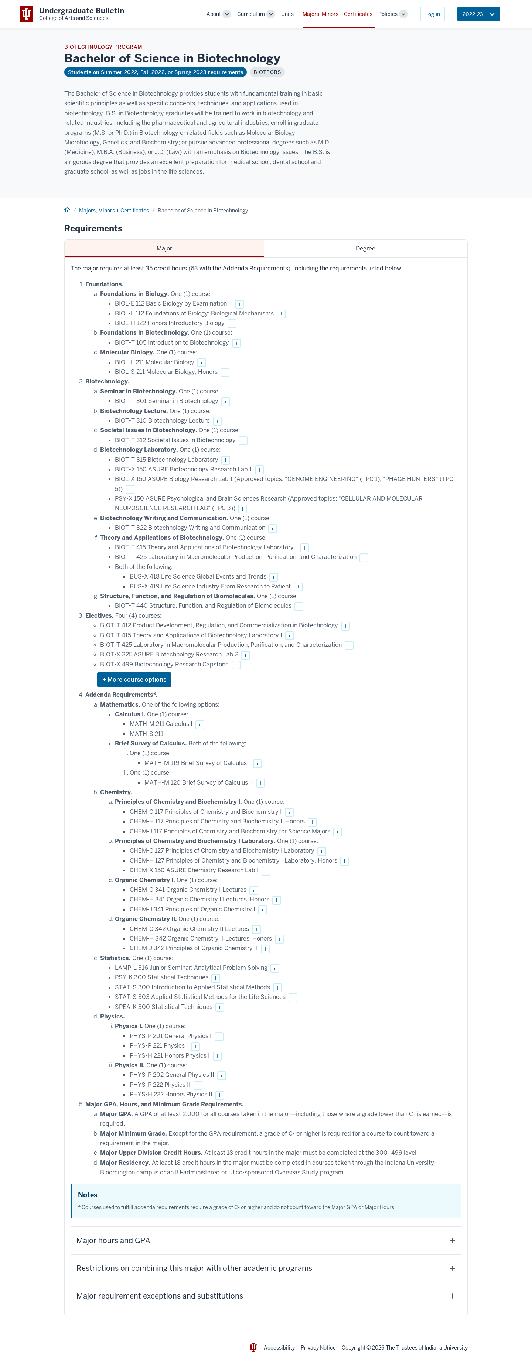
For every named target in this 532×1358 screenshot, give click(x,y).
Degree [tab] (365, 248)
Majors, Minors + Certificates (337, 14)
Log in (432, 14)
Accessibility (279, 1347)
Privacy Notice (318, 1347)
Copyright (353, 1347)
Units (287, 14)
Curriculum (251, 14)
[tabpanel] (266, 787)
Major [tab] (164, 248)
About (214, 14)
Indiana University (446, 1347)
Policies (388, 14)
